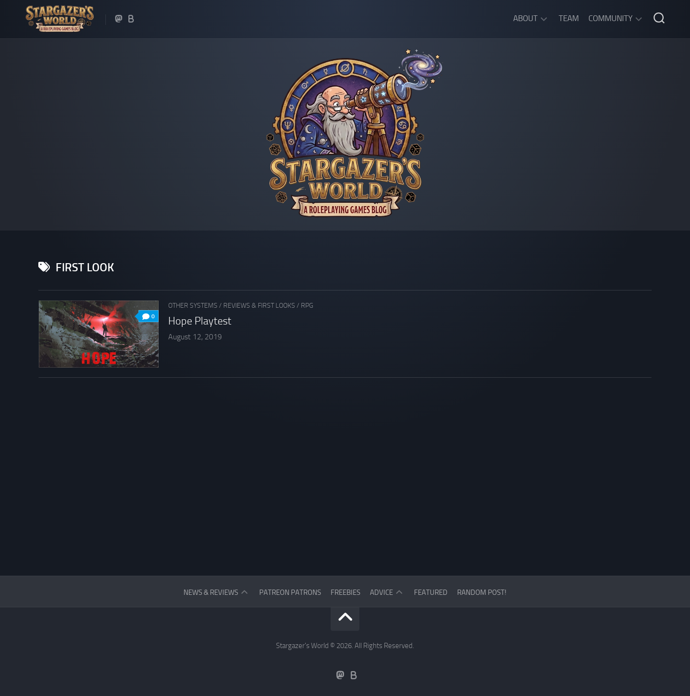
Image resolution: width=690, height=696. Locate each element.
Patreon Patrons (290, 592)
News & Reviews (211, 592)
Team (569, 18)
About (525, 18)
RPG (307, 306)
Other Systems (193, 306)
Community (610, 18)
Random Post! (481, 592)
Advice (381, 592)
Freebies (345, 592)
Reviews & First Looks (259, 306)
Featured (431, 592)
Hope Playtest (199, 321)
